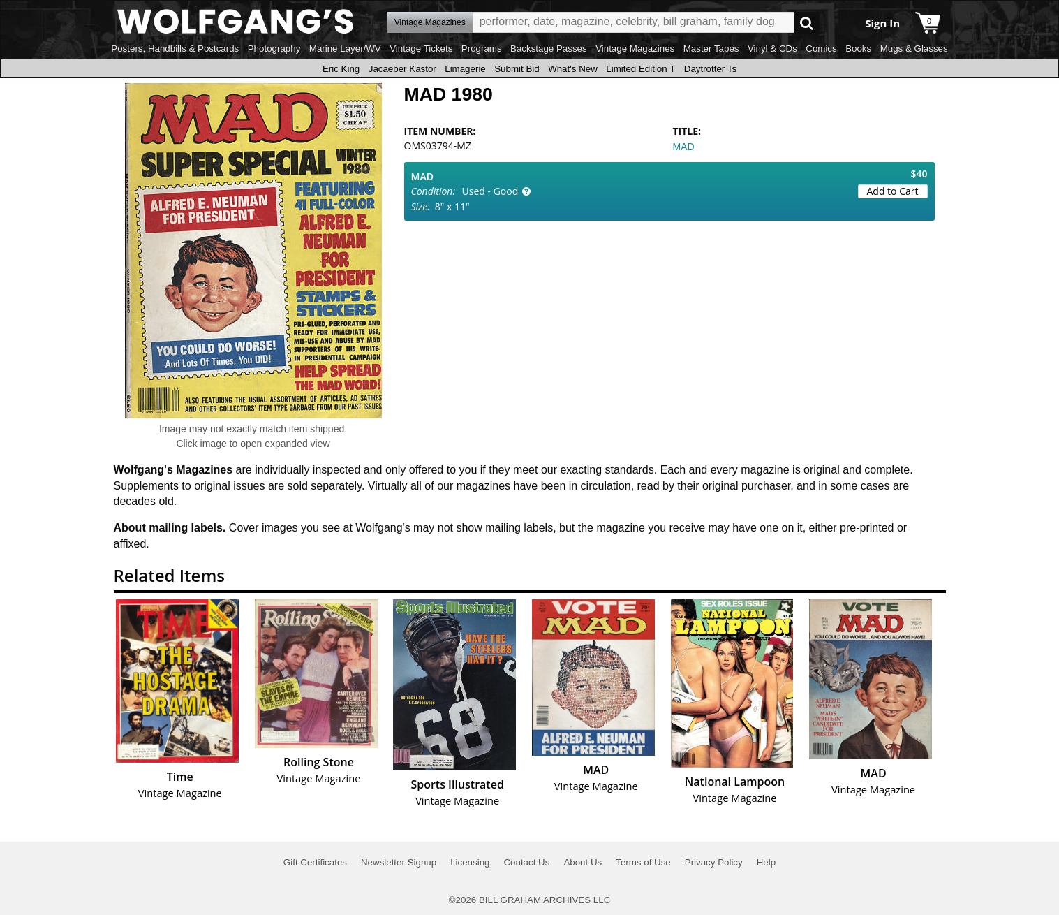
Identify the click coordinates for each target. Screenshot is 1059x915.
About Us (582, 862)
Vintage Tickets (421, 48)
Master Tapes (711, 48)
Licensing (469, 862)
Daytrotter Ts (710, 69)
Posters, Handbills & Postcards (175, 48)
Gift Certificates (315, 862)
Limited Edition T (640, 69)
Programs (481, 48)
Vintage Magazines (634, 48)
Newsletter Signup (398, 862)
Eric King (341, 69)
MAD (684, 146)
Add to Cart (893, 191)
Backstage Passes (548, 48)
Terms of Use (643, 862)
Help (766, 862)
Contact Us (526, 862)
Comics (821, 48)
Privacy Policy (714, 862)
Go (807, 23)
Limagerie (465, 69)
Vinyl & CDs (772, 48)
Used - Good (490, 191)
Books (858, 48)
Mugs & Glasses (914, 48)
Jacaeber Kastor (402, 69)
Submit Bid (516, 69)
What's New (573, 69)
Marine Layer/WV (345, 48)
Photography (274, 48)
